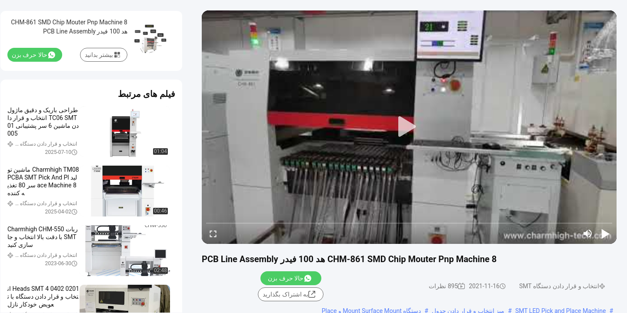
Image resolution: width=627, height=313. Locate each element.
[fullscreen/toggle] (213, 233)
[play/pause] (605, 233)
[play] (409, 127)
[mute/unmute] (588, 233)
